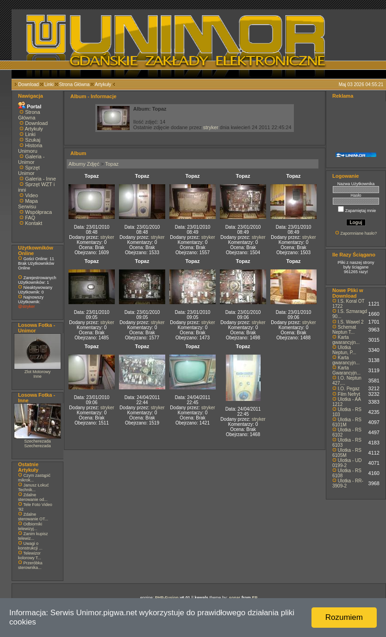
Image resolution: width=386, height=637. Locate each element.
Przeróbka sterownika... (30, 565)
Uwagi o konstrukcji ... (30, 545)
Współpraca (38, 212)
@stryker (26, 306)
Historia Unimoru (30, 148)
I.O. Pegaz (349, 388)
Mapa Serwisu (28, 203)
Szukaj (32, 140)
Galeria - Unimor (31, 159)
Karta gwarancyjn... (346, 340)
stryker (210, 127)
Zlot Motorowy (38, 371)
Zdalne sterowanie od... (33, 497)
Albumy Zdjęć (84, 164)
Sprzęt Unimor (29, 170)
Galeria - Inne (40, 178)
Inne (37, 376)
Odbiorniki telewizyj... (30, 526)
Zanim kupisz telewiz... (33, 536)
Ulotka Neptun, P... (344, 350)
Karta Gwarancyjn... (346, 370)
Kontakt (33, 223)
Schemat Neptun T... (344, 330)
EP (254, 597)
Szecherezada (37, 441)
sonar (235, 597)
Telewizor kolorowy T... (29, 555)
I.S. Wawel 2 (351, 322)
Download (28, 84)
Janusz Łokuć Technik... (33, 487)
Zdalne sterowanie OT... (33, 516)
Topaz (111, 164)
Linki (49, 84)
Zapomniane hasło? (358, 233)
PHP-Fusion (167, 597)
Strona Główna (74, 84)
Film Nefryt (349, 394)
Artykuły (103, 84)
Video (31, 195)
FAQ (30, 217)
